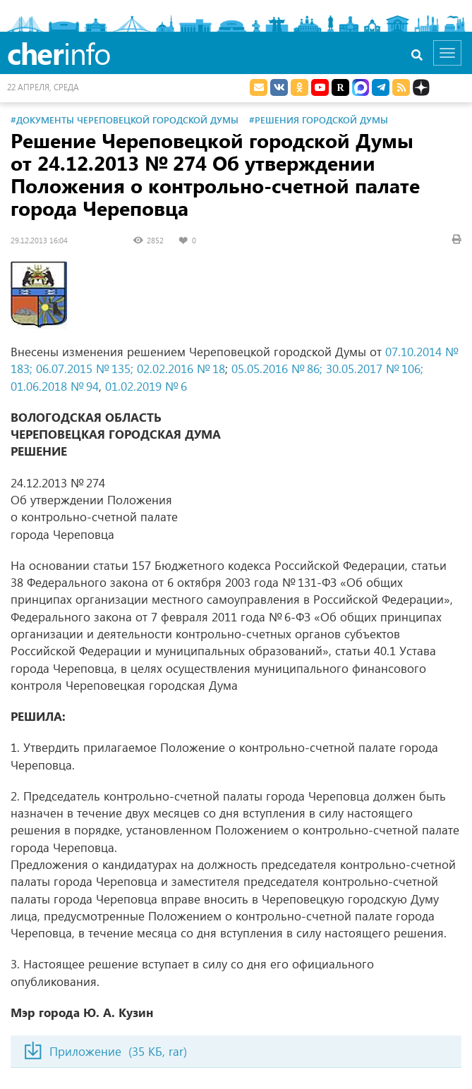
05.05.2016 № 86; (276, 368)
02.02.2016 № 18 (181, 368)
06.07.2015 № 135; (84, 368)
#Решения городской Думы (318, 120)
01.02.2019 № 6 (146, 386)
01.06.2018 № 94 (55, 386)
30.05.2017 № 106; (374, 368)
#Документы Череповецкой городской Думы (124, 120)
